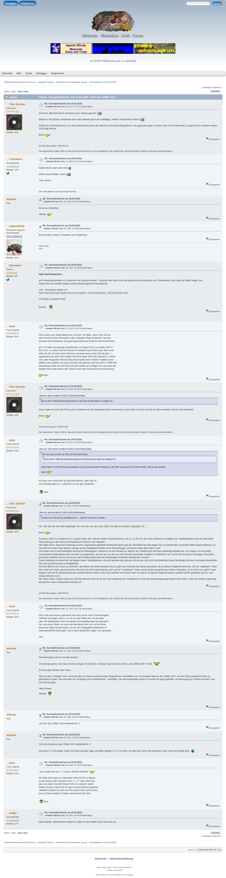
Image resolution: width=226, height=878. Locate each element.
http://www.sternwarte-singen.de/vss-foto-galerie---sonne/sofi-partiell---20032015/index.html (83, 293)
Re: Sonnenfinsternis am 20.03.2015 (63, 103)
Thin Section (17, 104)
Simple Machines (125, 867)
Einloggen (10, 3)
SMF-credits (101, 867)
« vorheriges (206, 87)
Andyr (13, 812)
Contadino (15, 158)
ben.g (83, 82)
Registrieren (27, 3)
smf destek (117, 870)
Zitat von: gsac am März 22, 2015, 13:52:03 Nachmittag (62, 396)
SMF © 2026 (113, 867)
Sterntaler (15, 265)
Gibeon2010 (16, 226)
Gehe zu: (191, 850)
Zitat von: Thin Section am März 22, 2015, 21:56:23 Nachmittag (65, 449)
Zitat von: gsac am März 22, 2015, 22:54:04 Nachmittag (62, 512)
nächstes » (217, 87)
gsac (12, 326)
